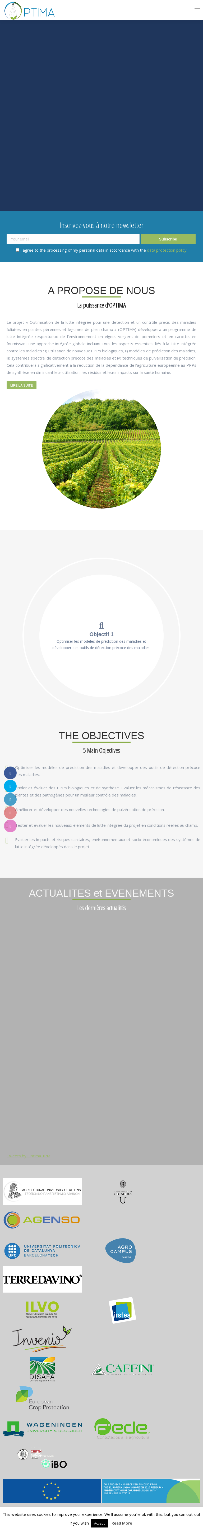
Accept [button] (99, 1523)
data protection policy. (167, 250)
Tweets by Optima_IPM (28, 1155)
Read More (122, 1523)
